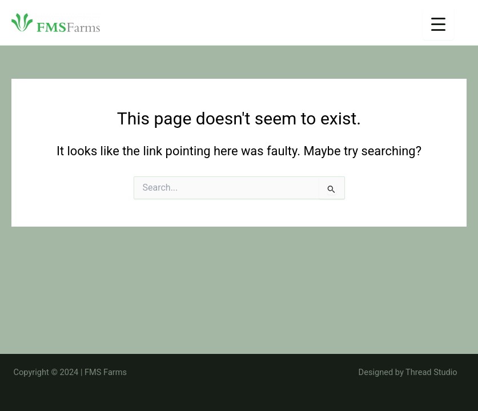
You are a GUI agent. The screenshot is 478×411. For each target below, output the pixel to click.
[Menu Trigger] (438, 24)
